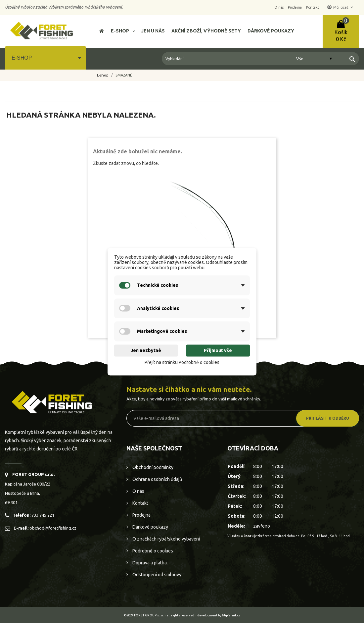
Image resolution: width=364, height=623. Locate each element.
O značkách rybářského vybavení (165, 539)
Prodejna (141, 515)
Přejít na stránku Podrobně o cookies (182, 362)
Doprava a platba (149, 562)
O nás (137, 491)
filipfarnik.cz (231, 615)
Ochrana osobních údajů (156, 479)
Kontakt (139, 503)
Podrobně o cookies (152, 550)
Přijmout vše (218, 350)
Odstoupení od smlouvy (156, 574)
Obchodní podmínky (152, 467)
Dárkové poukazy (149, 527)
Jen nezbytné (146, 350)
